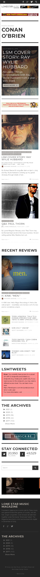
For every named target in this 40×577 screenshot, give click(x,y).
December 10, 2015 (23, 166)
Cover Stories (7, 152)
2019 (8, 415)
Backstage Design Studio (20, 569)
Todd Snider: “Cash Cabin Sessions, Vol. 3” (24, 340)
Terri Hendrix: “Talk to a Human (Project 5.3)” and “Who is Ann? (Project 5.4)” (25, 318)
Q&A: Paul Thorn (13, 223)
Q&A (11, 221)
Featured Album (15, 293)
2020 (8, 412)
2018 (8, 418)
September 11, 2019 (31, 322)
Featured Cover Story (22, 152)
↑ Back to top (20, 573)
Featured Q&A (7, 154)
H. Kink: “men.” (11, 295)
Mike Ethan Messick (19, 343)
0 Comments (33, 239)
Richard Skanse (10, 166)
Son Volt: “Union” (20, 328)
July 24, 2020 (21, 298)
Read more (5, 179)
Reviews (26, 293)
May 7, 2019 (28, 330)
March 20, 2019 (29, 355)
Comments (33, 179)
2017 (8, 421)
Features (17, 154)
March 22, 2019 (33, 343)
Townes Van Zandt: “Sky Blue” (23, 352)
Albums (5, 293)
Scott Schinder (18, 330)
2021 (8, 409)
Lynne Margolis (10, 226)
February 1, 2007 (23, 226)
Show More (10, 424)
